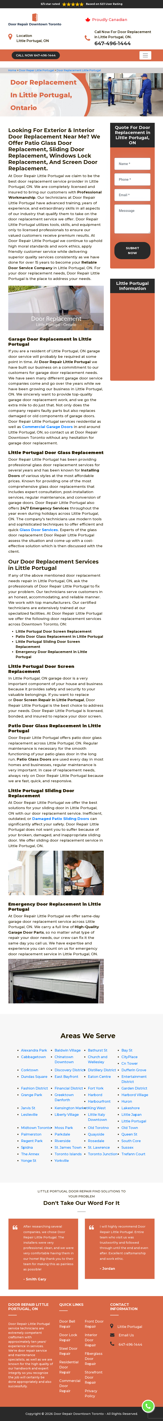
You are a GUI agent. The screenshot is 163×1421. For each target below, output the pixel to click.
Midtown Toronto (36, 1128)
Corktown (29, 1070)
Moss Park (64, 1128)
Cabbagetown (33, 1057)
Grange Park (31, 1095)
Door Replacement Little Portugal (78, 70)
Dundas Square (34, 1077)
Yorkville (62, 1161)
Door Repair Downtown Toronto (79, 1414)
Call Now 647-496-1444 (36, 55)
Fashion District (34, 1088)
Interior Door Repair (91, 1340)
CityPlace (129, 1057)
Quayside (96, 1134)
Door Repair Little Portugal (36, 70)
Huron (126, 1101)
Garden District (134, 1088)
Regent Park (32, 1141)
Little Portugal (133, 1121)
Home (12, 70)
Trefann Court (133, 1154)
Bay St (126, 1050)
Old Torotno (98, 1128)
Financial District (69, 1088)
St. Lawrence (99, 1147)
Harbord (95, 1095)
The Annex (30, 1154)
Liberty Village (67, 1115)
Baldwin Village (68, 1050)
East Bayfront (66, 1077)
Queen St (129, 1134)
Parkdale (62, 1134)
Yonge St (28, 1161)
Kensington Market (71, 1108)
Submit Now (132, 250)
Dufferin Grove (133, 1070)
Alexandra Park (34, 1050)
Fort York (96, 1088)
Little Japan (131, 1115)
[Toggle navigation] (145, 55)
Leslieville (29, 1115)
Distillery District (102, 1070)
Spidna (27, 1147)
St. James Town (68, 1147)
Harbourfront (99, 1101)
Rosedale (96, 1141)
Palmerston (31, 1134)
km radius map (132, 338)
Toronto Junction (102, 1154)
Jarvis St (28, 1108)
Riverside (62, 1141)
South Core (131, 1141)
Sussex (127, 1147)
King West (97, 1108)
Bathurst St (97, 1050)
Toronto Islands (68, 1154)
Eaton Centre (99, 1077)
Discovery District (70, 1070)
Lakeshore (130, 1108)
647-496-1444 (112, 43)
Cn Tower (129, 1064)
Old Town (129, 1128)
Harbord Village (134, 1095)
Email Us (126, 1335)
